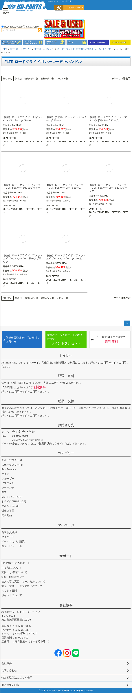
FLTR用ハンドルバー (44, 49)
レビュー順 (62, 78)
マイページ (66, 525)
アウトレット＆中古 (98, 42)
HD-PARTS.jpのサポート (15, 563)
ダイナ (5, 473)
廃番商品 (6, 515)
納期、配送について (13, 576)
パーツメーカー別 (120, 42)
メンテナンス (11, 42)
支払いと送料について (14, 572)
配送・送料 (66, 376)
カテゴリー (66, 453)
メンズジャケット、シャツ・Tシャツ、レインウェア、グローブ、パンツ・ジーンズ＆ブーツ (33, 42)
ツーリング (7, 487)
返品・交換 (66, 401)
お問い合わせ (9, 670)
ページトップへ (127, 323)
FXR (4, 492)
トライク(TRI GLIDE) (13, 501)
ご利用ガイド (108, 362)
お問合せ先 (66, 425)
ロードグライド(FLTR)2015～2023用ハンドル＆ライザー (85, 49)
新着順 (18, 78)
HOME (4, 49)
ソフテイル (7, 483)
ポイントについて (11, 595)
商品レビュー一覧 (11, 546)
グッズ (77, 42)
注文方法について (11, 567)
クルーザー (7, 478)
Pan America (8, 469)
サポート (66, 556)
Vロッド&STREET (12, 496)
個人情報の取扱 (10, 684)
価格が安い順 (47, 78)
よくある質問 (9, 590)
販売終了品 (7, 510)
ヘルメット (55, 42)
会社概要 (66, 605)
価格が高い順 (31, 78)
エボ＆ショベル (10, 506)
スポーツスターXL (12, 460)
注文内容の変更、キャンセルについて (23, 581)
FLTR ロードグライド (20, 49)
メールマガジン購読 (13, 541)
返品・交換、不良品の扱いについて (22, 586)
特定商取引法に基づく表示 (16, 677)
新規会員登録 (9, 532)
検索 (40, 30)
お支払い (66, 356)
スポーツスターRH (12, 464)
